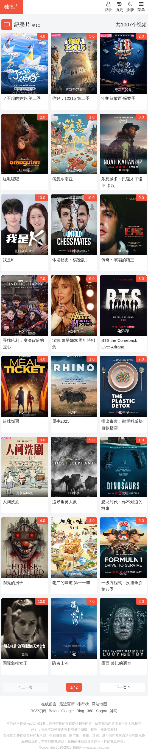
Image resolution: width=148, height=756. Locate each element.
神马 (114, 711)
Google (67, 711)
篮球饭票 (11, 421)
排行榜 (83, 704)
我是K (8, 259)
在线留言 (49, 704)
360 (90, 711)
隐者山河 (60, 663)
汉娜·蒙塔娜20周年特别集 (73, 343)
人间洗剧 (11, 501)
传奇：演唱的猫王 (117, 259)
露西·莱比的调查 (116, 663)
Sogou (101, 711)
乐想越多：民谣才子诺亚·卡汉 (122, 182)
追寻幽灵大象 (64, 501)
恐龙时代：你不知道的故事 (122, 505)
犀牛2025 (60, 421)
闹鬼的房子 (13, 582)
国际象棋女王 (15, 663)
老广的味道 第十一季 (71, 582)
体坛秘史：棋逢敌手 (70, 259)
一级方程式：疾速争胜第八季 (122, 586)
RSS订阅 (38, 711)
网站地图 (99, 704)
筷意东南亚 (62, 179)
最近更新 (67, 704)
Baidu (53, 711)
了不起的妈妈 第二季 (22, 98)
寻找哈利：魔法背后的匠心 (23, 343)
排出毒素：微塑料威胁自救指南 (122, 424)
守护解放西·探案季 (118, 98)
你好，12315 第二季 (71, 98)
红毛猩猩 (11, 179)
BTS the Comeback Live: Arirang (119, 343)
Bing (80, 711)
